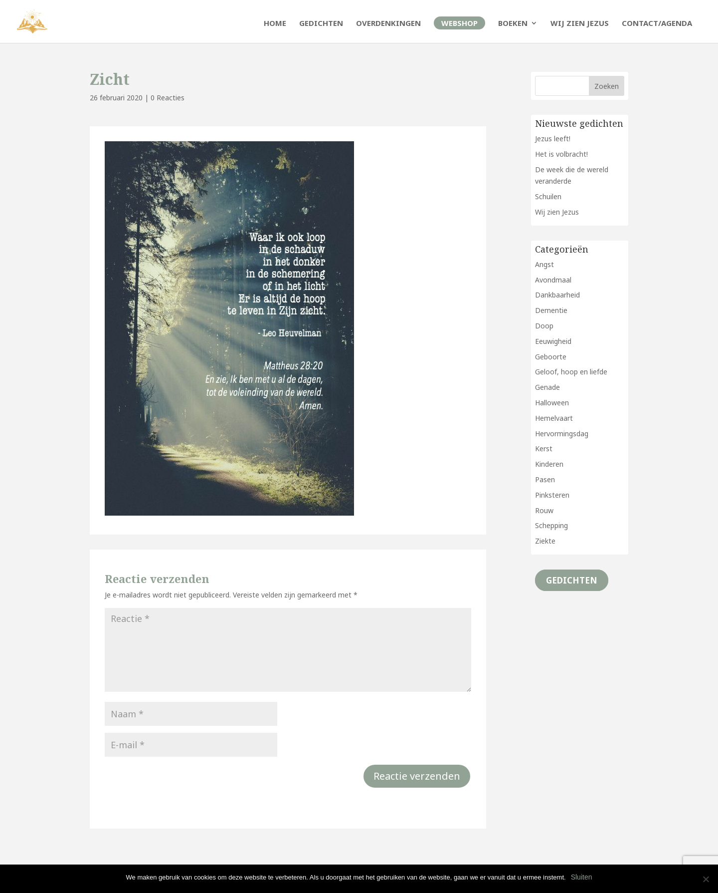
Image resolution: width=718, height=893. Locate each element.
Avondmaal (553, 280)
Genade (547, 387)
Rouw (544, 510)
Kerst (543, 448)
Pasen (545, 479)
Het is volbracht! (561, 154)
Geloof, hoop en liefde (571, 371)
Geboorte (550, 356)
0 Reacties (167, 97)
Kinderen (549, 464)
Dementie (551, 310)
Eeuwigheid (553, 341)
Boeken (513, 23)
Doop (544, 325)
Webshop (459, 23)
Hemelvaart (554, 418)
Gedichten (321, 23)
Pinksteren (552, 495)
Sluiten (581, 877)
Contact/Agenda (657, 23)
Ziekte (545, 541)
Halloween (552, 402)
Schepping (551, 525)
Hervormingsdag (561, 433)
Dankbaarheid (557, 294)
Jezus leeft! (552, 138)
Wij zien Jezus (579, 23)
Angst (544, 264)
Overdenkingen (388, 23)
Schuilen (548, 196)
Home (275, 23)
